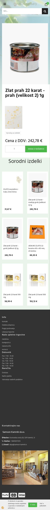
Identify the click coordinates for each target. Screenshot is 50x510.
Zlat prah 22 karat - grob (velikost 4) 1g (10, 247)
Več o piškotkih (43, 505)
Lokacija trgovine (8, 332)
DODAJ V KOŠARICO (36, 149)
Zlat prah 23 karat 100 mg (12, 296)
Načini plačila (6, 376)
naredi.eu (5, 339)
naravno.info (6, 346)
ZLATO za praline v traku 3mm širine (10, 190)
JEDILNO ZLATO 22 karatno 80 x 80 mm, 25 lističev (36, 248)
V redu (32, 504)
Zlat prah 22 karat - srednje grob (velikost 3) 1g (37, 202)
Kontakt (5, 321)
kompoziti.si (6, 342)
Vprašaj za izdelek (13, 133)
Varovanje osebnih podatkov (12, 379)
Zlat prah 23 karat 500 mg (37, 296)
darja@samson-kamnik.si (18, 444)
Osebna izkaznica (8, 325)
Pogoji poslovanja (8, 328)
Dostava (5, 372)
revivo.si (5, 349)
